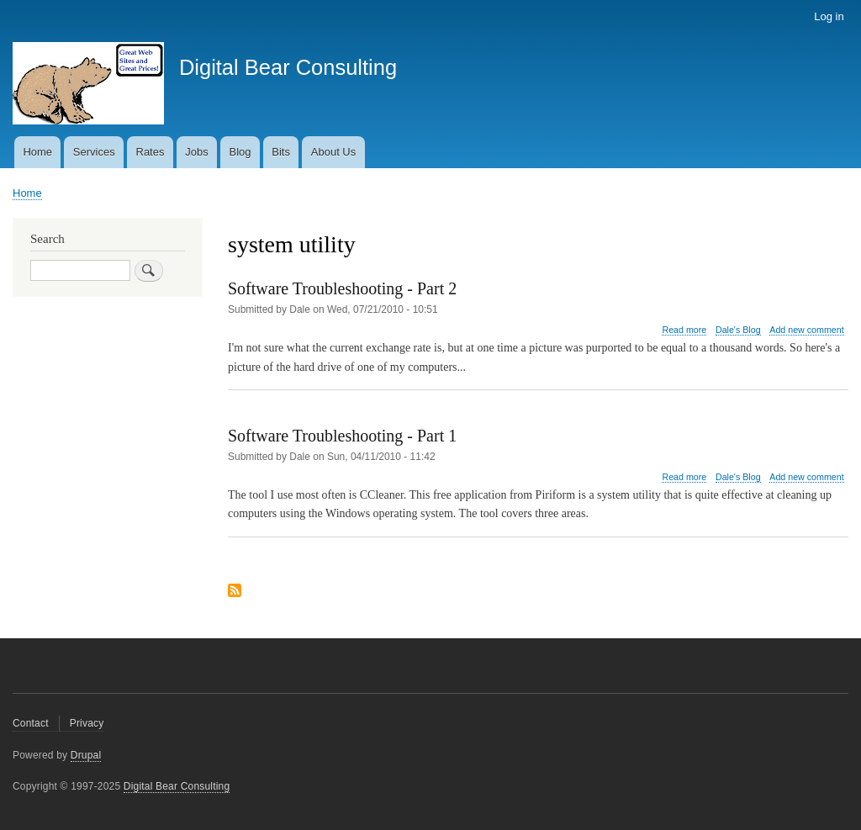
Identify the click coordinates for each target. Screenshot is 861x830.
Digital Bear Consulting (288, 67)
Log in (828, 16)
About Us (333, 151)
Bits (281, 151)
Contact (31, 723)
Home (37, 151)
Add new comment (806, 330)
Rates (150, 151)
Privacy (87, 723)
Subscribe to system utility (234, 592)
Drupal (86, 755)
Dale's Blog (738, 330)
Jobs (196, 151)
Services (94, 151)
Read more (684, 330)
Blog (240, 151)
